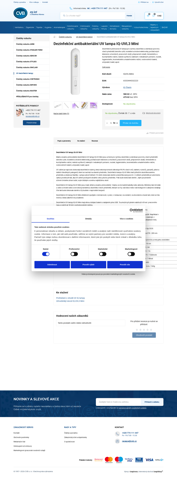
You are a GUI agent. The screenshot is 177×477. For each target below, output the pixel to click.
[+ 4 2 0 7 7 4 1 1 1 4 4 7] (97, 8)
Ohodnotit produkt (144, 335)
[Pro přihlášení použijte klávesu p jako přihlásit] (146, 2)
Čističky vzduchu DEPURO (26, 85)
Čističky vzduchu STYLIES (26, 61)
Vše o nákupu (34, 2)
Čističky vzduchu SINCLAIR (27, 67)
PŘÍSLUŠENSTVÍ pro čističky (27, 96)
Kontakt (45, 2)
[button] (151, 113)
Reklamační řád (19, 442)
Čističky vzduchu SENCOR (26, 56)
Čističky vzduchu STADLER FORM (29, 50)
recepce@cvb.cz (32, 116)
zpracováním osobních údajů (132, 408)
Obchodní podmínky (21, 437)
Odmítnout (52, 264)
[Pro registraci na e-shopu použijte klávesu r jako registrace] (159, 2)
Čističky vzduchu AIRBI (25, 44)
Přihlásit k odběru (152, 402)
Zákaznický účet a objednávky (75, 437)
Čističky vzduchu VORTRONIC (28, 79)
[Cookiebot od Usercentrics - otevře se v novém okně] (132, 210)
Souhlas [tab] (50, 219)
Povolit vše (125, 264)
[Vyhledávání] (97, 15)
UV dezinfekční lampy (24, 73)
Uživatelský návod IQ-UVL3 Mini (70, 301)
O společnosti (69, 442)
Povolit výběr (88, 264)
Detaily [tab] (88, 219)
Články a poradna (20, 2)
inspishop (158, 471)
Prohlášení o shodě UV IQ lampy (70, 298)
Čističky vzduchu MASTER (26, 91)
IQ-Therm (127, 87)
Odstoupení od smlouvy (23, 446)
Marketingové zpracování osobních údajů (29, 450)
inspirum (134, 471)
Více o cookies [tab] (126, 219)
